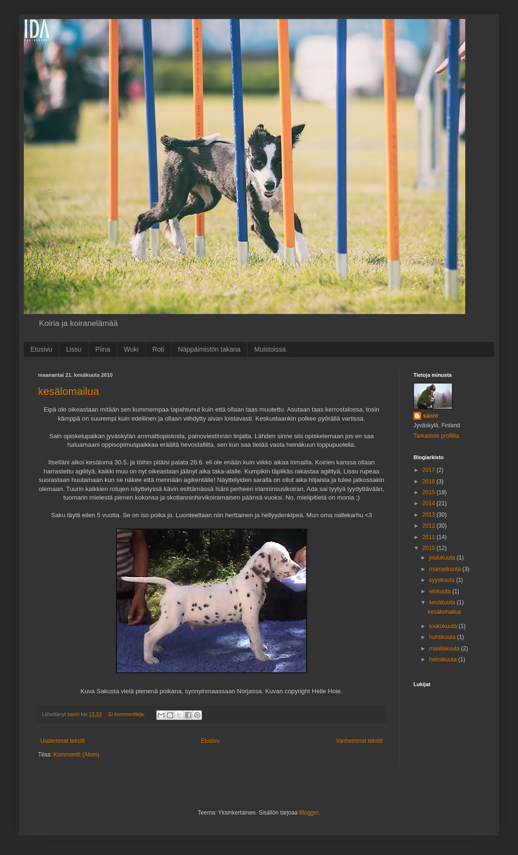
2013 (429, 514)
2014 (429, 503)
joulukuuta (443, 557)
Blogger (309, 812)
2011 (429, 537)
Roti (158, 349)
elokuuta (440, 591)
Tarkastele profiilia (436, 435)
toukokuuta (444, 626)
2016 (429, 481)
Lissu (74, 349)
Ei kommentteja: (127, 714)
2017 (429, 470)
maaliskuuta (445, 648)
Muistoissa (270, 349)
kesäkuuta (443, 602)
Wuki (131, 349)
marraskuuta (445, 569)
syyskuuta (442, 580)
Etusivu (41, 349)
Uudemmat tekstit (62, 740)
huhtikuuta (443, 637)
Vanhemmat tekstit (359, 740)
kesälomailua (68, 391)
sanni (430, 416)
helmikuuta (443, 659)
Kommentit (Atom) (76, 754)
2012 (429, 525)
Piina (103, 349)
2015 (429, 492)
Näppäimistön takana (209, 349)
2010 (429, 548)
